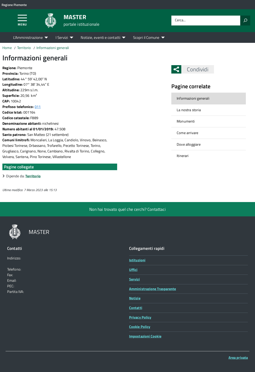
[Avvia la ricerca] (245, 21)
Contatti (135, 307)
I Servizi (62, 37)
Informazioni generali (193, 98)
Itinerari (183, 155)
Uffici (133, 269)
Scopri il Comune (146, 37)
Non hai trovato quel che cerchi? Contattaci (127, 209)
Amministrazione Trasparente (152, 289)
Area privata (238, 357)
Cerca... (180, 20)
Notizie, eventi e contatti (100, 37)
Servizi (134, 279)
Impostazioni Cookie (145, 336)
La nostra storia (189, 110)
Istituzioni (137, 260)
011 (38, 106)
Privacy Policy (140, 317)
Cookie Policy (139, 326)
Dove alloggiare (189, 144)
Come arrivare (187, 132)
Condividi (194, 69)
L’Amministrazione (28, 37)
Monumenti (186, 121)
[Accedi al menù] (22, 20)
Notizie (134, 298)
